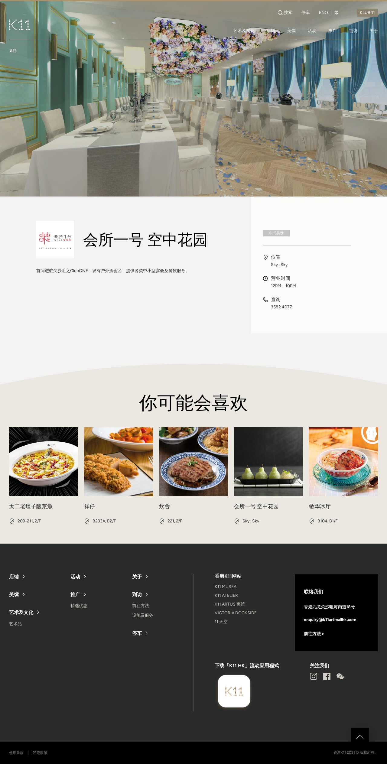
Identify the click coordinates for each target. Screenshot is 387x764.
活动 (312, 30)
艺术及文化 (244, 30)
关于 (373, 30)
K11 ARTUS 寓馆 (230, 604)
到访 (353, 30)
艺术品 (15, 623)
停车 (305, 13)
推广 (332, 30)
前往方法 (140, 605)
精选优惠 (78, 605)
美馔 (291, 30)
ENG (323, 13)
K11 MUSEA (225, 586)
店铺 (271, 30)
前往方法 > (314, 633)
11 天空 (221, 621)
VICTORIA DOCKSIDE (236, 613)
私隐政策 (40, 753)
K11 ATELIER (226, 595)
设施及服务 (142, 615)
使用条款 (16, 753)
